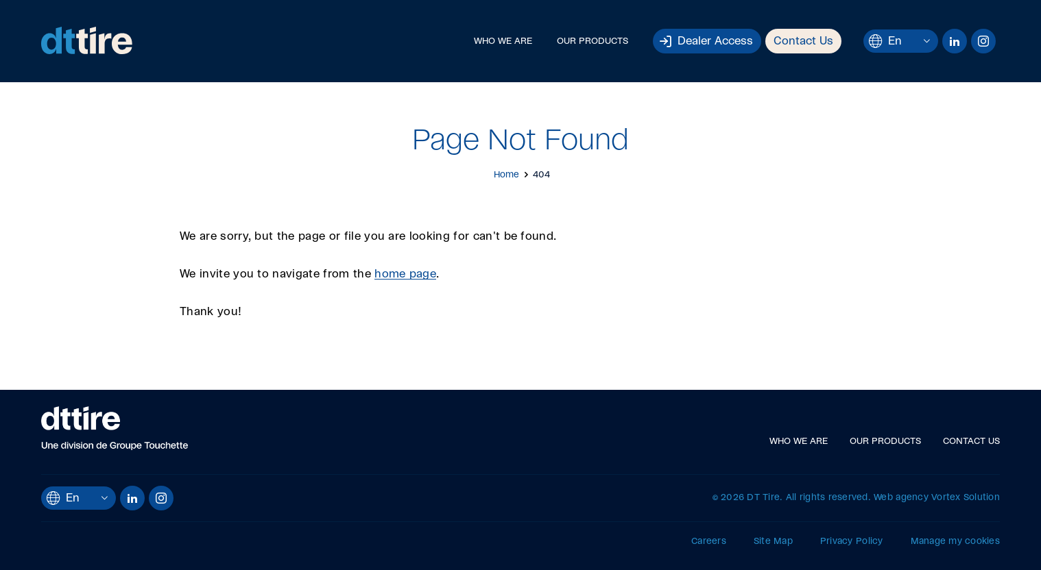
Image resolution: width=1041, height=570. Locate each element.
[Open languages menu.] (927, 40)
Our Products (592, 41)
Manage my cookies (955, 541)
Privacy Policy (851, 541)
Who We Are (503, 41)
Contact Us (803, 41)
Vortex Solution (965, 497)
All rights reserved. (828, 497)
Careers (708, 541)
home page (405, 274)
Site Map (773, 541)
